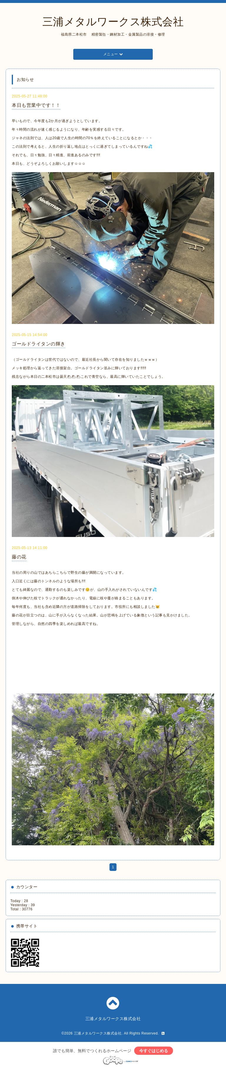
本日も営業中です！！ (36, 105)
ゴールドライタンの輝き (38, 343)
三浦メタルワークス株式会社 (113, 22)
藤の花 (19, 556)
